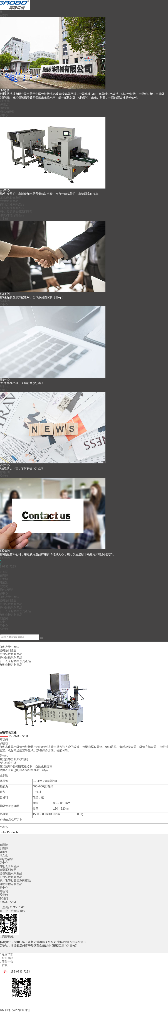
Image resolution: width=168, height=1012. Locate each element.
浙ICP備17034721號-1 (71, 941)
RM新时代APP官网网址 (15, 1010)
